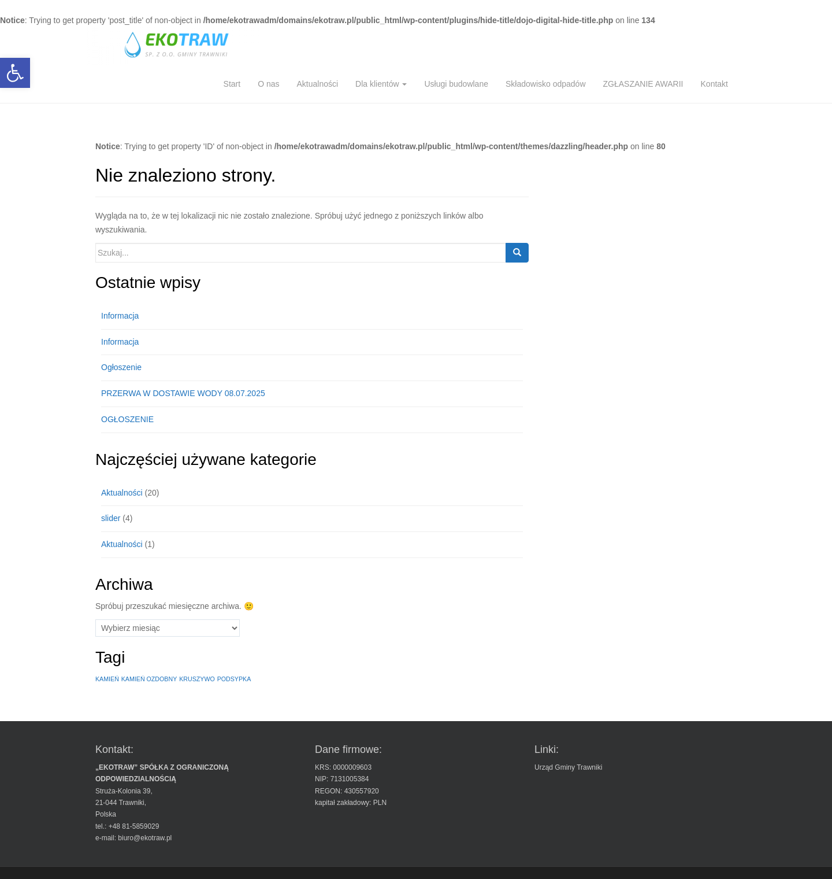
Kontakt (714, 83)
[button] (15, 73)
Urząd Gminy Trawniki (568, 767)
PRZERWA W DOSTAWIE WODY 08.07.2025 (183, 393)
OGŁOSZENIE (127, 419)
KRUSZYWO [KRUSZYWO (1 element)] (197, 678)
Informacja (120, 315)
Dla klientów (381, 83)
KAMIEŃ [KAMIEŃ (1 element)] (107, 678)
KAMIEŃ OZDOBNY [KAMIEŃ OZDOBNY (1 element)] (149, 678)
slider (110, 518)
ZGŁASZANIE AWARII (643, 83)
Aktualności (317, 83)
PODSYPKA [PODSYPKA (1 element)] (234, 678)
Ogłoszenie (121, 367)
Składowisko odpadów (546, 83)
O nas (268, 83)
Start (232, 83)
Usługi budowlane (456, 83)
